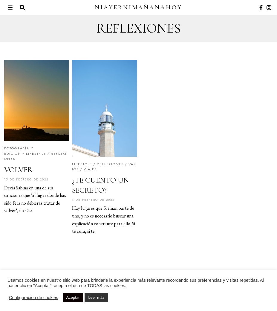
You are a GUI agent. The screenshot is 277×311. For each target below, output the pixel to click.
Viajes (90, 169)
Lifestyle (36, 153)
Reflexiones (110, 164)
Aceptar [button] (73, 297)
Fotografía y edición (18, 151)
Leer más (96, 297)
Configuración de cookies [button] (33, 297)
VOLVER (18, 169)
